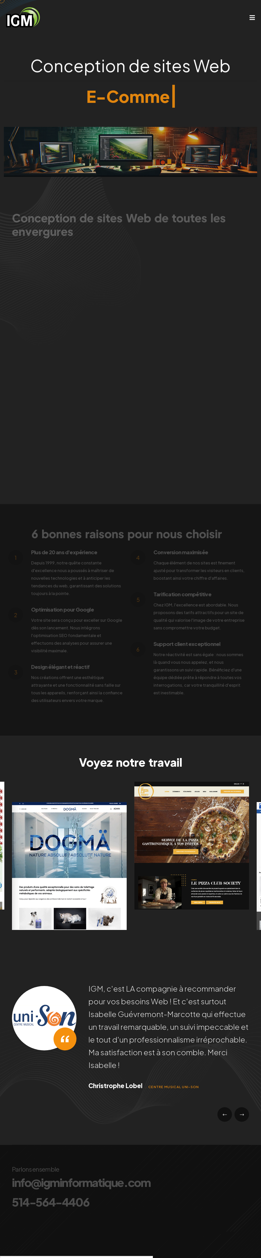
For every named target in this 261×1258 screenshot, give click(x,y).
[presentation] (224, 1114)
